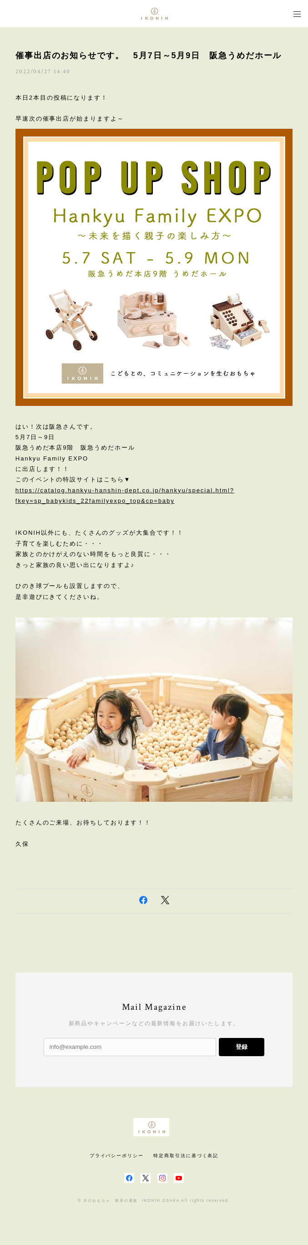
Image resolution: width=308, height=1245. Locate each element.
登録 (241, 1046)
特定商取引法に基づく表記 (185, 1155)
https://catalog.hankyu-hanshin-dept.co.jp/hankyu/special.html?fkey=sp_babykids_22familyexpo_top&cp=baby (124, 495)
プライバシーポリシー (117, 1155)
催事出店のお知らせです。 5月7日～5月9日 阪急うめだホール (148, 55)
